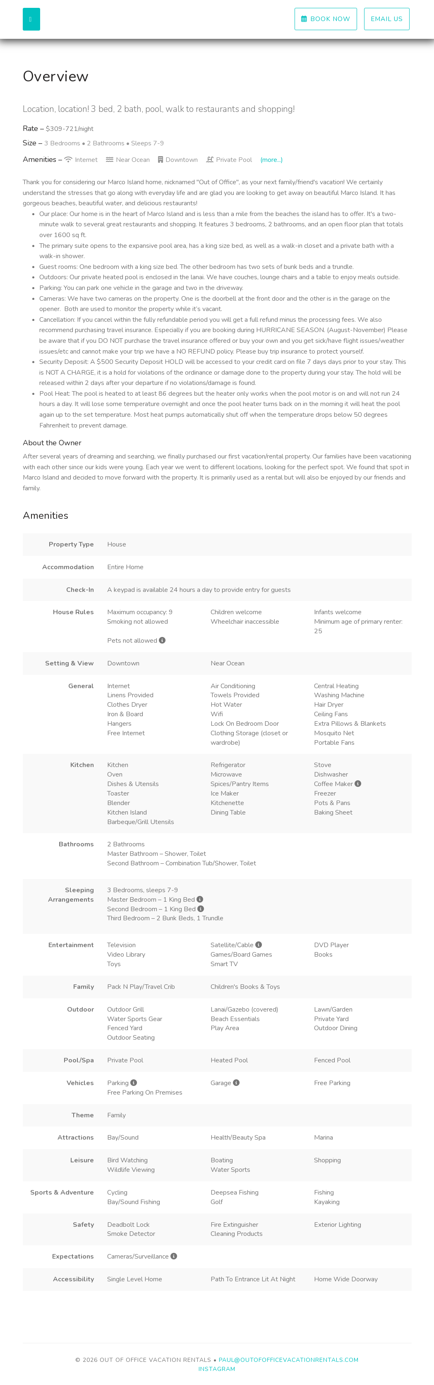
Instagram (217, 1369)
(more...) (271, 159)
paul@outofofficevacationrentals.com (289, 1360)
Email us (387, 18)
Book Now (325, 18)
